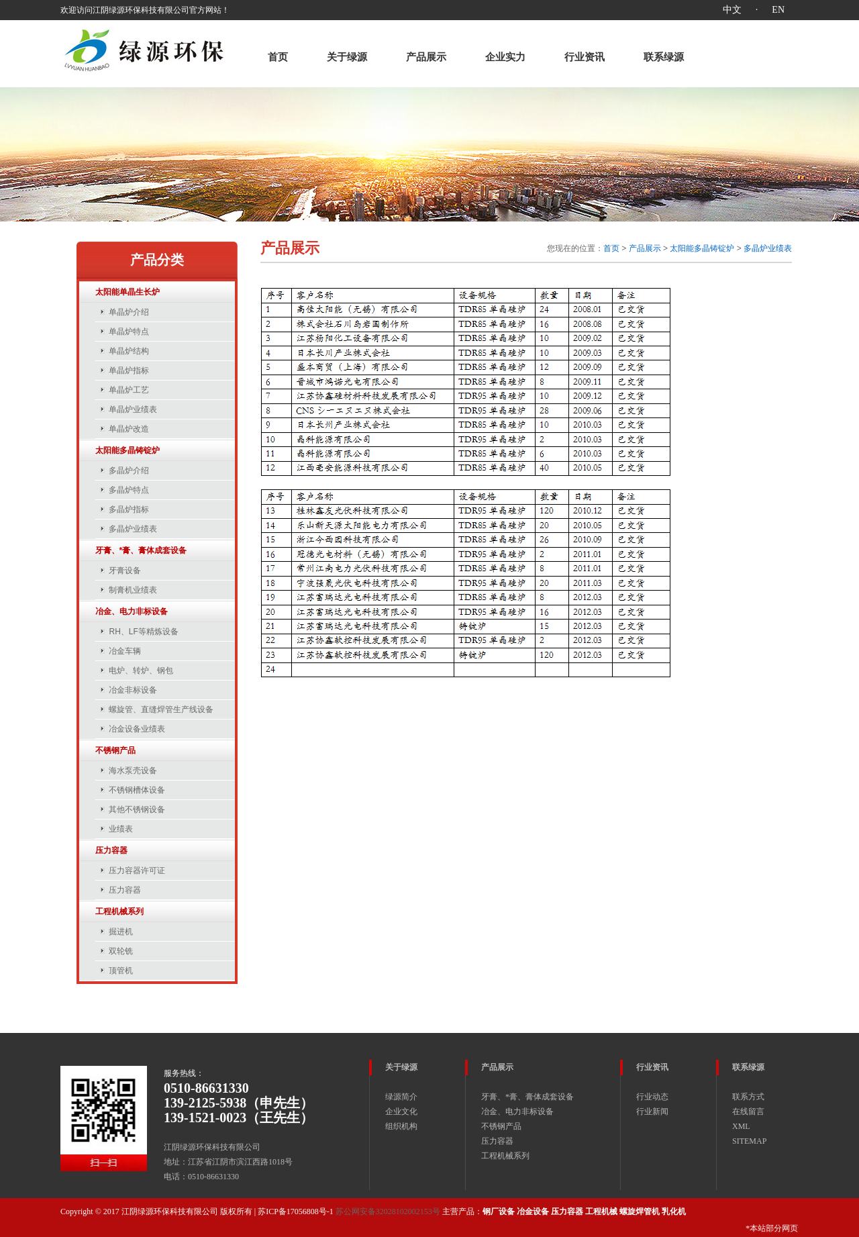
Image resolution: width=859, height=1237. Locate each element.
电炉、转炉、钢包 (141, 670)
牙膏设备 (125, 570)
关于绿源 (347, 57)
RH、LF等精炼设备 (143, 631)
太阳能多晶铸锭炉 (702, 248)
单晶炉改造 (129, 429)
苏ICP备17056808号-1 (296, 1211)
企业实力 (505, 57)
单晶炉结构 (129, 351)
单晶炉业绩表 (133, 409)
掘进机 (121, 931)
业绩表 (121, 829)
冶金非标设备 (133, 690)
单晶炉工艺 (129, 390)
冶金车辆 (125, 651)
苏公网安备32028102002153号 (388, 1211)
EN (778, 10)
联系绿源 (664, 57)
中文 (732, 10)
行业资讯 (584, 57)
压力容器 (125, 890)
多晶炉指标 (129, 509)
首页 (278, 57)
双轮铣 (121, 951)
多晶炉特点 (129, 490)
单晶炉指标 (129, 370)
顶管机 (121, 970)
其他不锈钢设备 (137, 809)
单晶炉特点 (129, 331)
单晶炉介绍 (129, 312)
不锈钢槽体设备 (137, 790)
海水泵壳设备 (133, 770)
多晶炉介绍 (129, 470)
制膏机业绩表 (133, 590)
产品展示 (426, 57)
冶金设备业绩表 (137, 729)
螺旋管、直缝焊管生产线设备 (161, 709)
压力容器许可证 (137, 870)
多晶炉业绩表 (133, 529)
